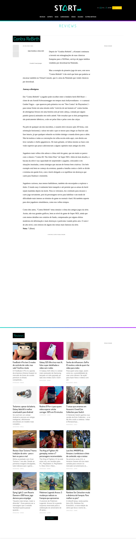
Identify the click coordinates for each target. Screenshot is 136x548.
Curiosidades (64, 17)
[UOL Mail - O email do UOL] (102, 8)
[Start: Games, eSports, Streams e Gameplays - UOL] (66, 8)
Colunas (82, 17)
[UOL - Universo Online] (79, 9)
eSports (46, 17)
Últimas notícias (94, 17)
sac (97, 7)
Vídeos (74, 17)
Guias (54, 17)
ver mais (51, 529)
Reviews (38, 17)
